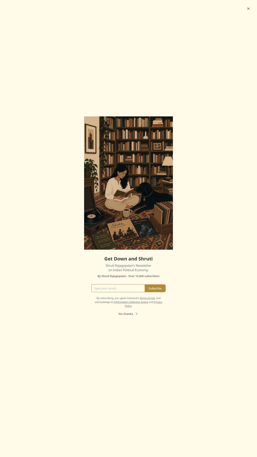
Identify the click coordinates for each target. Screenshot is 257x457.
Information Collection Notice (131, 302)
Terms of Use (147, 298)
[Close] (248, 9)
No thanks (128, 314)
